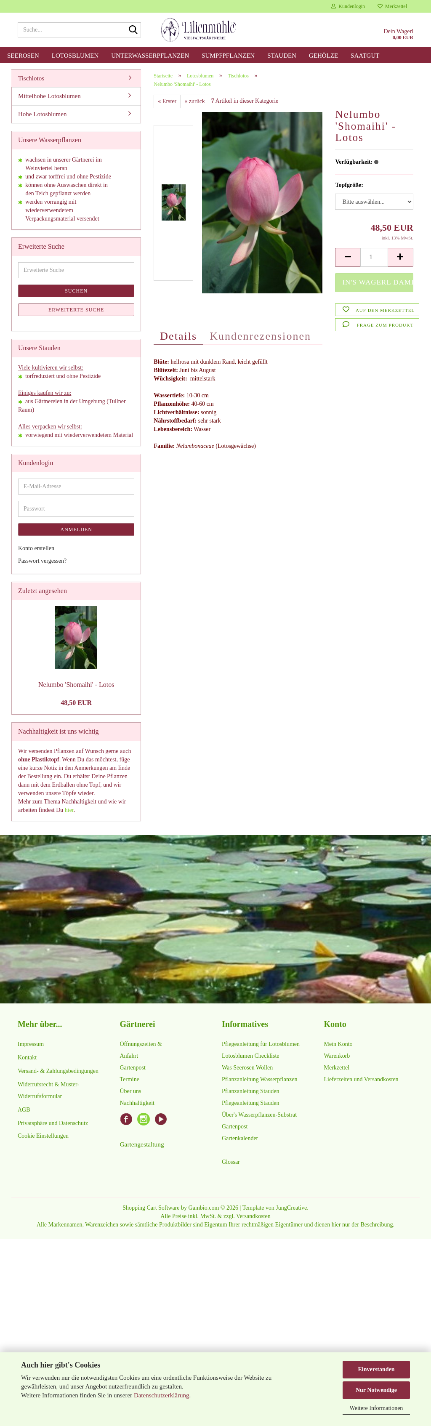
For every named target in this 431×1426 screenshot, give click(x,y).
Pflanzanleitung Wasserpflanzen (259, 1079)
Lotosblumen (75, 55)
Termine (129, 1079)
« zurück (194, 101)
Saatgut (365, 55)
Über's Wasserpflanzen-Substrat (259, 1115)
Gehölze (323, 55)
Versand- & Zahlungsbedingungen (58, 1071)
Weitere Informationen (376, 1408)
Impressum (31, 1044)
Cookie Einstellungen (43, 1136)
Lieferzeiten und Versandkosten (361, 1079)
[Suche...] (133, 30)
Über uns (130, 1091)
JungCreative (291, 1208)
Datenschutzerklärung (161, 1395)
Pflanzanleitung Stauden (250, 1091)
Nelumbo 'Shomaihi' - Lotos (76, 684)
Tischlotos (31, 78)
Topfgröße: (349, 185)
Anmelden (76, 529)
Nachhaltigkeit (137, 1103)
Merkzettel (392, 6)
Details (178, 336)
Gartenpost (133, 1067)
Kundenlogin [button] (348, 6)
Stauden (281, 55)
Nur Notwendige (376, 1390)
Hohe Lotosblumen (42, 114)
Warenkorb (337, 1056)
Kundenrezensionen (260, 336)
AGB (24, 1110)
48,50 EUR (76, 702)
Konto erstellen (36, 548)
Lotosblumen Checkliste (250, 1056)
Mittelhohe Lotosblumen (49, 96)
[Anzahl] (374, 257)
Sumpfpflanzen (228, 55)
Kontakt (27, 1057)
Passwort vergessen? (42, 561)
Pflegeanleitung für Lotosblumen (261, 1044)
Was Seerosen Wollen (247, 1067)
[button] (347, 257)
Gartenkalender (240, 1138)
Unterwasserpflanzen (150, 55)
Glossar (231, 1162)
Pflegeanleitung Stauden (250, 1103)
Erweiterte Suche (76, 310)
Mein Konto (338, 1044)
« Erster (167, 101)
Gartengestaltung (142, 1144)
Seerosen (23, 55)
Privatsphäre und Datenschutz (53, 1123)
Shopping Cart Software (150, 1208)
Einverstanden (376, 1369)
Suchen (76, 291)
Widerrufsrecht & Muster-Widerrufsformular (48, 1090)
